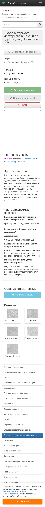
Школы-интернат (11, 482)
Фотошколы (9, 456)
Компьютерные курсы (13, 409)
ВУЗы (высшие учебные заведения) (20, 372)
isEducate (9, 3)
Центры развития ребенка (15, 467)
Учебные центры (11, 446)
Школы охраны (10, 477)
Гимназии (8, 378)
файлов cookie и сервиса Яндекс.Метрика (14, 492)
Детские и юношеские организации (19, 383)
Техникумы (8, 440)
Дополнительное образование (17, 393)
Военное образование (13, 367)
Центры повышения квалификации (19, 461)
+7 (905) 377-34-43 (14, 74)
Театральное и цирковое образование (21, 435)
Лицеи (6, 419)
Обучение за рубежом (13, 425)
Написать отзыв (22, 294)
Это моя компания (22, 90)
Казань (22, 3)
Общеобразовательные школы (17, 430)
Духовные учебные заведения (17, 398)
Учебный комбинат (12, 451)
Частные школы (11, 472)
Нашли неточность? (22, 98)
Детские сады (10, 388)
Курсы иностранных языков (16, 414)
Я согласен (22, 501)
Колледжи (8, 404)
